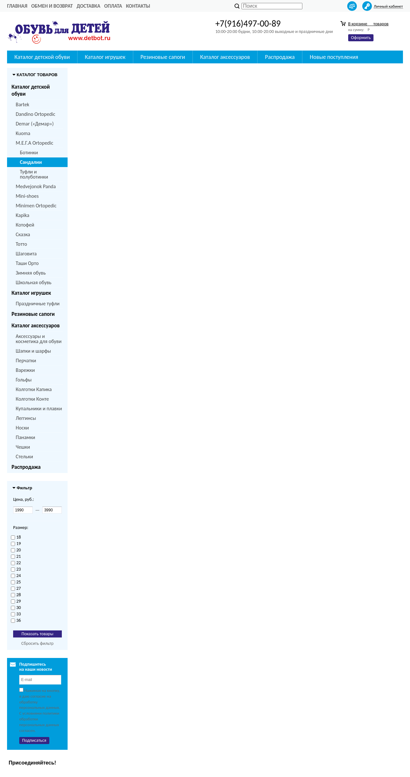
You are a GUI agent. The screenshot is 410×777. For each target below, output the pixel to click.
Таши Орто (27, 263)
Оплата (113, 6)
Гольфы (24, 380)
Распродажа (26, 467)
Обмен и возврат (52, 6)
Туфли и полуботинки (34, 174)
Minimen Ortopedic (36, 206)
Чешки (23, 447)
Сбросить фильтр (37, 643)
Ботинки (29, 152)
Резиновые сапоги (33, 314)
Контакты (138, 6)
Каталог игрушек (31, 293)
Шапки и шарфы (33, 351)
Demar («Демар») (34, 124)
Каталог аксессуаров (36, 325)
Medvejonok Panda (36, 186)
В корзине (368, 24)
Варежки (25, 370)
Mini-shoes (27, 196)
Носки (22, 428)
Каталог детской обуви (31, 90)
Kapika (22, 215)
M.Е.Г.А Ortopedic (34, 143)
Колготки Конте (32, 399)
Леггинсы (26, 418)
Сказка (23, 234)
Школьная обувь (34, 282)
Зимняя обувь (31, 273)
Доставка (88, 6)
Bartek (22, 104)
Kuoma (23, 133)
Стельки (24, 456)
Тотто (21, 244)
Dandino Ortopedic (35, 114)
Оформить (361, 37)
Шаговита (26, 254)
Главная (17, 6)
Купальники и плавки (39, 408)
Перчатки (26, 360)
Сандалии (31, 162)
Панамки (25, 437)
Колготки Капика (34, 389)
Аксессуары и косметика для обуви (39, 338)
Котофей (25, 225)
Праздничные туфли (38, 303)
